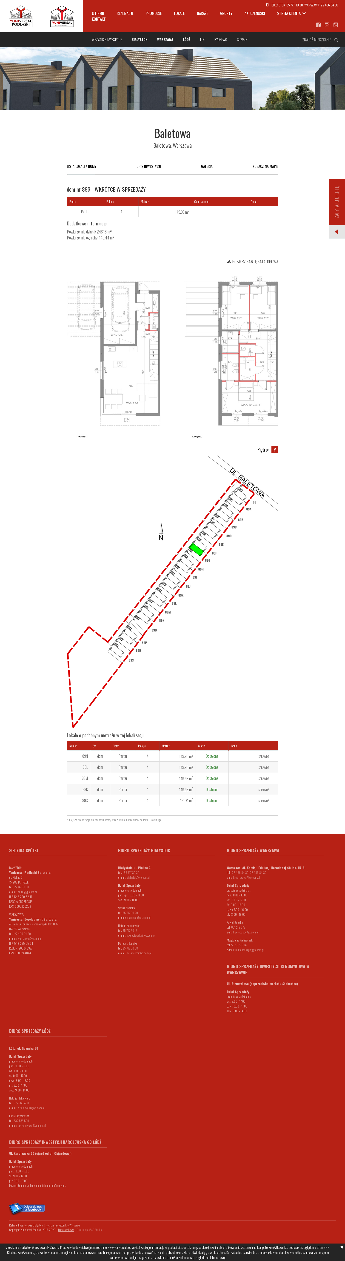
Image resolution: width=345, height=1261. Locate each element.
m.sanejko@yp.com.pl (139, 952)
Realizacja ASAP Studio (89, 1229)
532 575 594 (239, 944)
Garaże (202, 13)
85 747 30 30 (294, 4)
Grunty (226, 13)
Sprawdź (264, 756)
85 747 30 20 (130, 912)
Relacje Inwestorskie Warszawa (63, 1225)
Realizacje (125, 13)
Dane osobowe (66, 1229)
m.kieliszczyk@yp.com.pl (249, 949)
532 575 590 (21, 1120)
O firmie (98, 13)
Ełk (202, 39)
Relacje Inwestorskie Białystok (26, 1225)
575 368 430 (21, 1102)
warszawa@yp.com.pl (30, 938)
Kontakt (99, 19)
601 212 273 (238, 927)
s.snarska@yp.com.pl (139, 917)
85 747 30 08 (130, 948)
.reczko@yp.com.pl (248, 932)
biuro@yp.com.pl (27, 891)
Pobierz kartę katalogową (252, 262)
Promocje (154, 13)
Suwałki (242, 39)
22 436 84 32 (258, 872)
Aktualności (255, 13)
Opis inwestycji (149, 166)
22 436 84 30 (329, 4)
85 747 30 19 (130, 930)
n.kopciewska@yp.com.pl (141, 935)
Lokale (179, 13)
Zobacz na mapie (265, 166)
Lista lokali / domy (82, 166)
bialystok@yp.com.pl (138, 877)
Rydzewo (220, 39)
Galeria (207, 166)
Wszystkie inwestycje (107, 39)
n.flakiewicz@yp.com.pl (31, 1107)
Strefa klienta (289, 13)
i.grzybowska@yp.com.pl (32, 1125)
